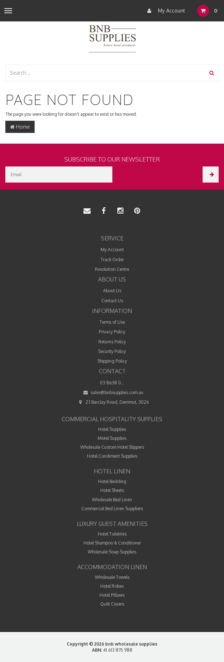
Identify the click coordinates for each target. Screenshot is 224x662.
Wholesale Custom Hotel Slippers (112, 447)
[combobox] (105, 73)
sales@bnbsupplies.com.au (112, 392)
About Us (112, 290)
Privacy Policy (112, 331)
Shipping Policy (112, 361)
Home (20, 127)
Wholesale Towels (112, 577)
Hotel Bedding (112, 481)
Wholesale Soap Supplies (112, 551)
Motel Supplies (112, 438)
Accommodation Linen (112, 567)
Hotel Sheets (112, 490)
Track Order (112, 259)
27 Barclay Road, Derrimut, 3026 (112, 402)
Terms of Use (112, 322)
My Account (164, 11)
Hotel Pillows (112, 595)
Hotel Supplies (112, 429)
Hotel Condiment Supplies (112, 456)
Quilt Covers (112, 604)
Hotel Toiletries (112, 534)
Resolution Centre (112, 269)
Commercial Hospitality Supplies (112, 419)
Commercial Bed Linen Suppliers (112, 508)
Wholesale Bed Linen (112, 499)
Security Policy (112, 351)
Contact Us (112, 300)
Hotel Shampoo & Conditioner (112, 543)
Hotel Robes (112, 586)
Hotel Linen (112, 471)
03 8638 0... (112, 382)
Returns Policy (112, 341)
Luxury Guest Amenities (112, 523)
